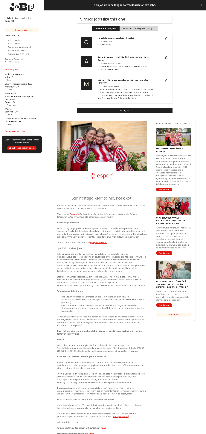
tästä (103, 428)
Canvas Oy (10, 102)
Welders (8, 109)
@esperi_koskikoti (98, 242)
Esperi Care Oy (12, 35)
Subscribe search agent (22, 148)
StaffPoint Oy (11, 111)
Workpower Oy (12, 86)
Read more (164, 189)
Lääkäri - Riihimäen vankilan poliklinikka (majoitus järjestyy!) (123, 81)
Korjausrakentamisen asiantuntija (20, 118)
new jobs (149, 5)
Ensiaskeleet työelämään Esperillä (169, 150)
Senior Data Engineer (15, 74)
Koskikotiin (75, 214)
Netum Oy (10, 77)
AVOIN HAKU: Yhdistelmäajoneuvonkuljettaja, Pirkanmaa (20, 96)
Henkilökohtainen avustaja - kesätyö (116, 38)
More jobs (124, 110)
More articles (174, 314)
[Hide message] (202, 5)
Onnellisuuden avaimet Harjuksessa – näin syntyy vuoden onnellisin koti (170, 220)
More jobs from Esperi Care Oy (138, 28)
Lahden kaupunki (13, 121)
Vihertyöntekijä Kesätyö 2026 (18, 84)
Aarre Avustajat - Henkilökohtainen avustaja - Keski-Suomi (124, 59)
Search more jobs (15, 131)
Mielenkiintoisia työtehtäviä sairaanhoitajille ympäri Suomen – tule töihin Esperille (172, 284)
